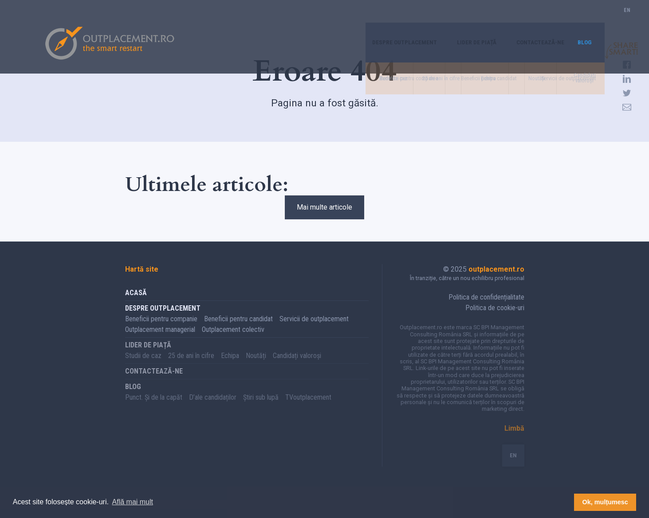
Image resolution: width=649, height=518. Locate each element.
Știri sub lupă (261, 406)
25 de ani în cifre (191, 365)
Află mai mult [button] (132, 502)
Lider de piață (461, 20)
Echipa (230, 365)
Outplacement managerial (160, 339)
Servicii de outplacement (314, 328)
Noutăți (256, 365)
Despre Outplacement (380, 20)
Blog (583, 20)
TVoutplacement (308, 406)
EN (627, 20)
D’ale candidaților (212, 406)
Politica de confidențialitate (486, 306)
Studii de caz (143, 365)
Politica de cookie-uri (494, 317)
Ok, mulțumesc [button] (605, 502)
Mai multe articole (324, 212)
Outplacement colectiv (233, 339)
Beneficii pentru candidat (238, 328)
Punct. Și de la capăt (153, 406)
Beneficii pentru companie (161, 328)
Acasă (136, 302)
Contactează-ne (533, 20)
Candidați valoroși (297, 365)
